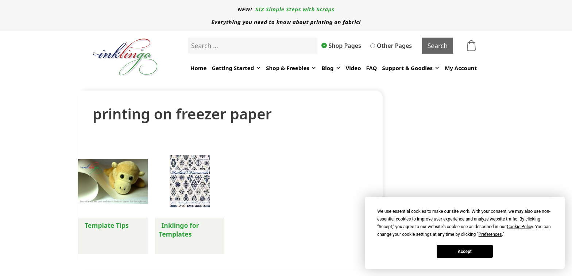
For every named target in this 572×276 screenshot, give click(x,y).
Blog (330, 68)
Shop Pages (341, 46)
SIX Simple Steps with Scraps (294, 9)
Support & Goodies (411, 68)
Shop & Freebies (291, 68)
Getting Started (236, 68)
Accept (465, 251)
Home (198, 68)
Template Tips (107, 225)
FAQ (371, 68)
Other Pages (391, 46)
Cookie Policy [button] (520, 226)
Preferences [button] (490, 234)
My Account (461, 68)
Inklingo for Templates (179, 229)
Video (353, 68)
